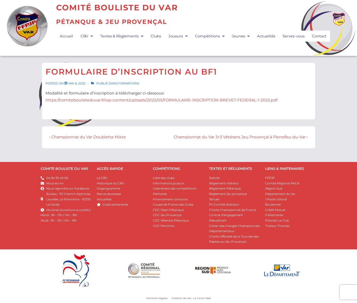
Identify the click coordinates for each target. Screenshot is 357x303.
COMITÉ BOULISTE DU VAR (64, 168)
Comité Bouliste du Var (117, 7)
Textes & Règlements (121, 36)
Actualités (266, 36)
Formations (128, 83)
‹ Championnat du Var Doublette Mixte (87, 137)
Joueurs (178, 36)
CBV (87, 36)
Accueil (66, 36)
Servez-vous (294, 36)
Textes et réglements (230, 168)
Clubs (156, 36)
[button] (87, 36)
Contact (319, 36)
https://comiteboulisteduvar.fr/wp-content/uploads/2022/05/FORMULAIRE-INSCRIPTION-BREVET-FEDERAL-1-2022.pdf (161, 100)
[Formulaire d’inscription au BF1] (76, 83)
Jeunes (241, 36)
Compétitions (210, 36)
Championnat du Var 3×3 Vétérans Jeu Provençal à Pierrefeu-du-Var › (241, 137)
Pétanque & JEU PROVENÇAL (111, 21)
